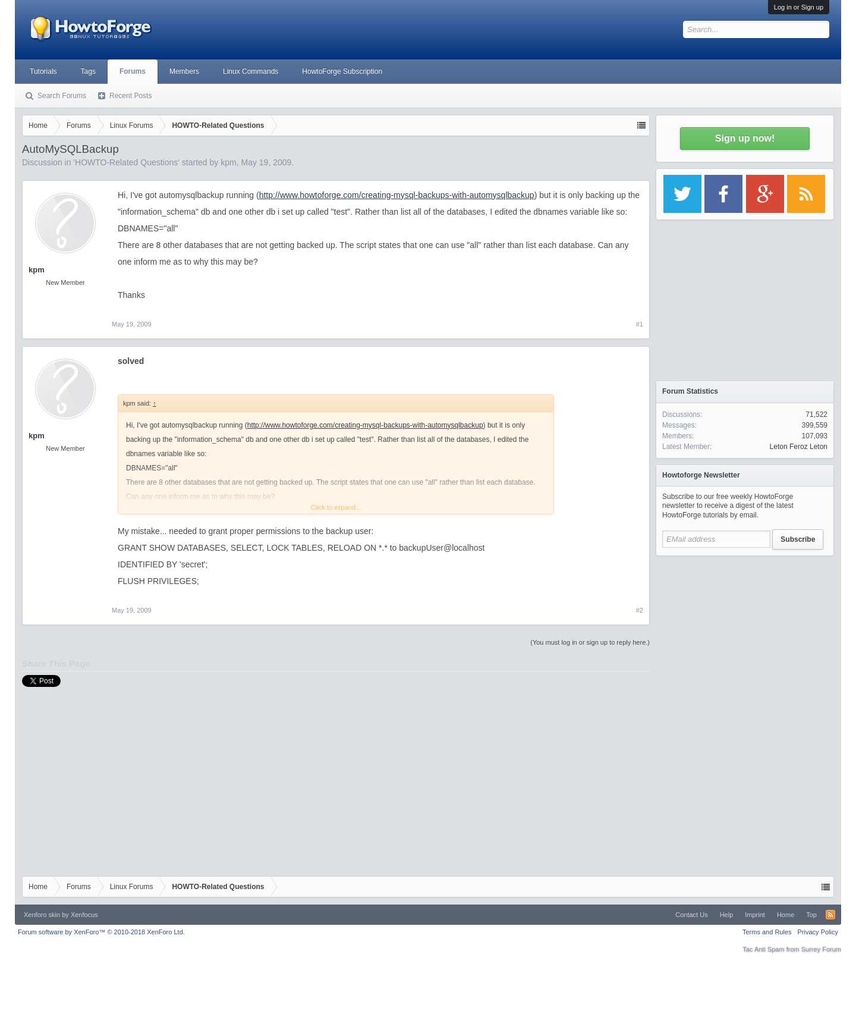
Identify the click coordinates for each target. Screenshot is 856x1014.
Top (811, 914)
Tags (88, 71)
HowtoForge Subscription (342, 71)
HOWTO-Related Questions (126, 162)
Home (785, 914)
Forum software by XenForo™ (101, 931)
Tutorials (43, 71)
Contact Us (691, 914)
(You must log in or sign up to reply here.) (590, 642)
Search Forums (61, 96)
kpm (228, 162)
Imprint (755, 914)
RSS (830, 914)
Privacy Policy (818, 931)
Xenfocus (84, 914)
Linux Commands (250, 71)
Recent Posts (130, 96)
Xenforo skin (42, 914)
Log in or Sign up (798, 7)
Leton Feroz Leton (798, 446)
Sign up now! (745, 138)
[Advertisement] (745, 636)
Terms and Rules (767, 931)
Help (727, 914)
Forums (132, 71)
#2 (639, 610)
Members (184, 71)
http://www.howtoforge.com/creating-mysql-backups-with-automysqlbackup (396, 195)
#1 (639, 324)
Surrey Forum (821, 949)
